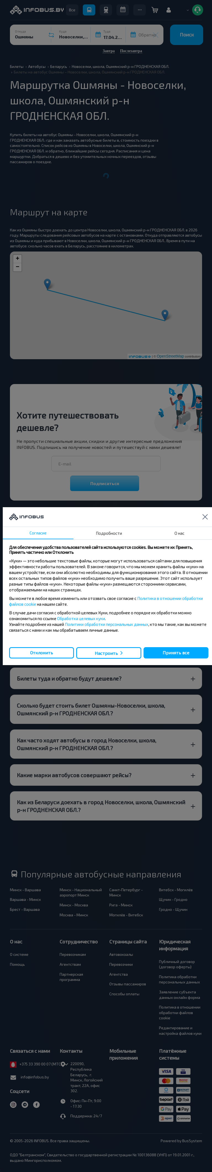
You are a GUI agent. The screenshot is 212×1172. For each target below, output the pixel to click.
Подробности (109, 533)
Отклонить (41, 652)
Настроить (106, 652)
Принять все (176, 652)
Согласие (38, 532)
